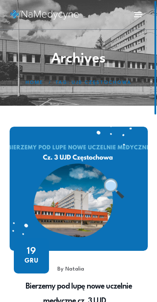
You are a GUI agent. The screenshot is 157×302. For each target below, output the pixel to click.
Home (34, 83)
